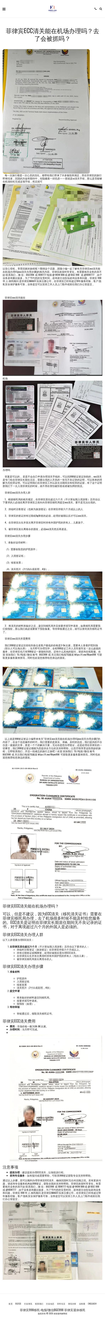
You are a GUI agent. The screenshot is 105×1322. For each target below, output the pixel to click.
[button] (4, 9)
